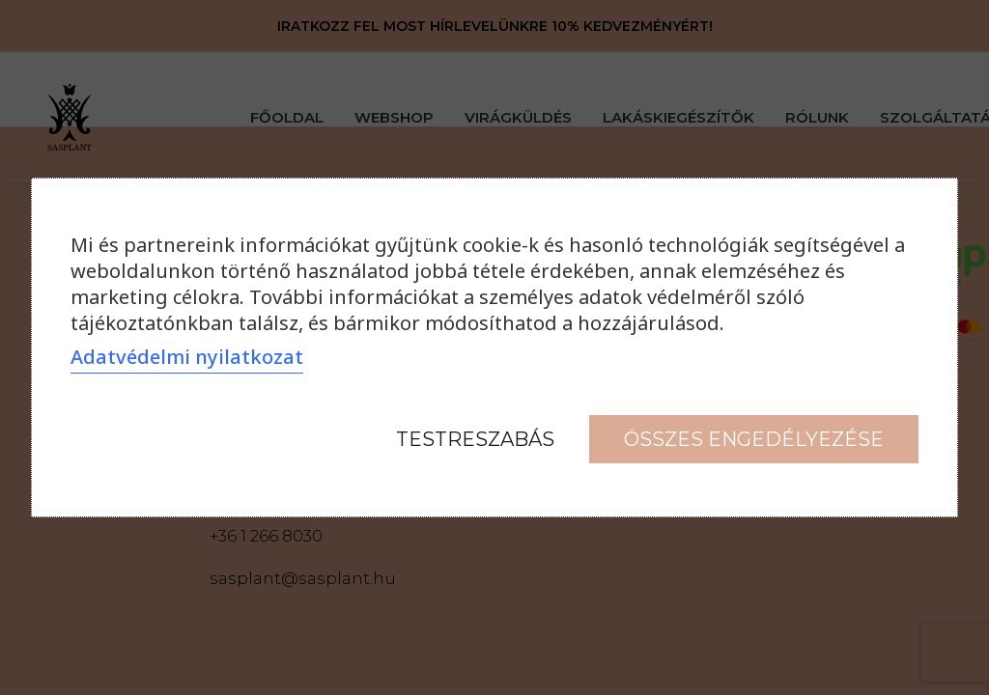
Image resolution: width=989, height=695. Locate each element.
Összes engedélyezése (754, 439)
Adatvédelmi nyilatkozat (187, 357)
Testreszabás (475, 439)
